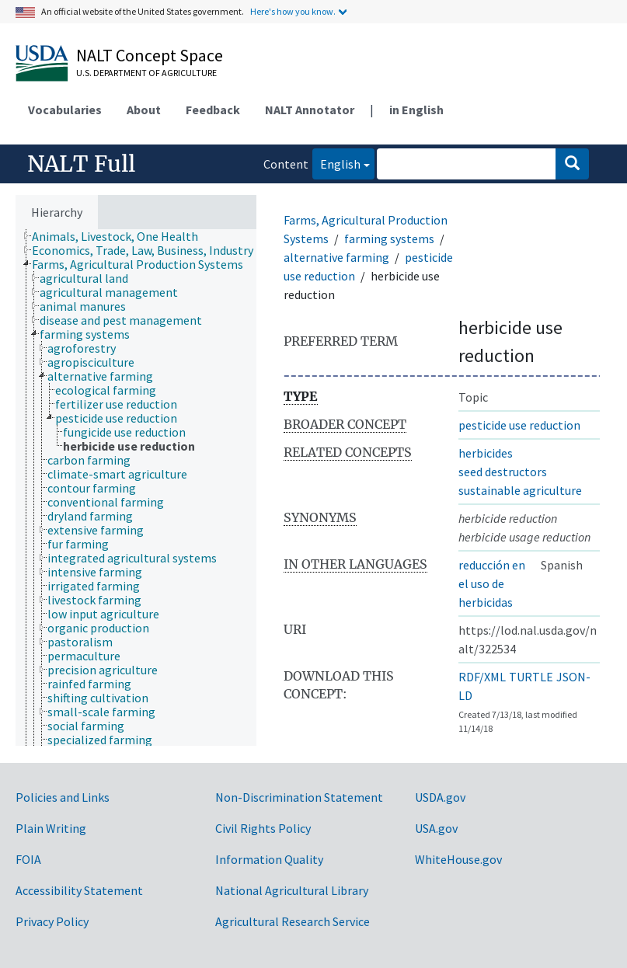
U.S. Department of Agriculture (146, 72)
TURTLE (531, 676)
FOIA (28, 859)
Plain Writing (51, 828)
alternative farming (336, 257)
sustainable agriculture (520, 490)
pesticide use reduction (519, 425)
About (144, 109)
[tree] (136, 487)
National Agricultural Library (291, 890)
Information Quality (269, 859)
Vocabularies (65, 109)
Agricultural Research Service (292, 921)
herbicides (485, 453)
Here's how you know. (293, 11)
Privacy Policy (52, 921)
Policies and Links (63, 797)
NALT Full (81, 164)
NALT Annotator (309, 109)
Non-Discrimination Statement (299, 797)
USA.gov (436, 828)
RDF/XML (482, 676)
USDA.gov (440, 797)
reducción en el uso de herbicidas (491, 583)
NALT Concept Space (149, 55)
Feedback (213, 109)
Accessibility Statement (79, 890)
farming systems (389, 238)
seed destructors (502, 471)
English (336, 163)
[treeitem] (121, 236)
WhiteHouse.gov (458, 859)
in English (416, 109)
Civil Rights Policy (263, 828)
